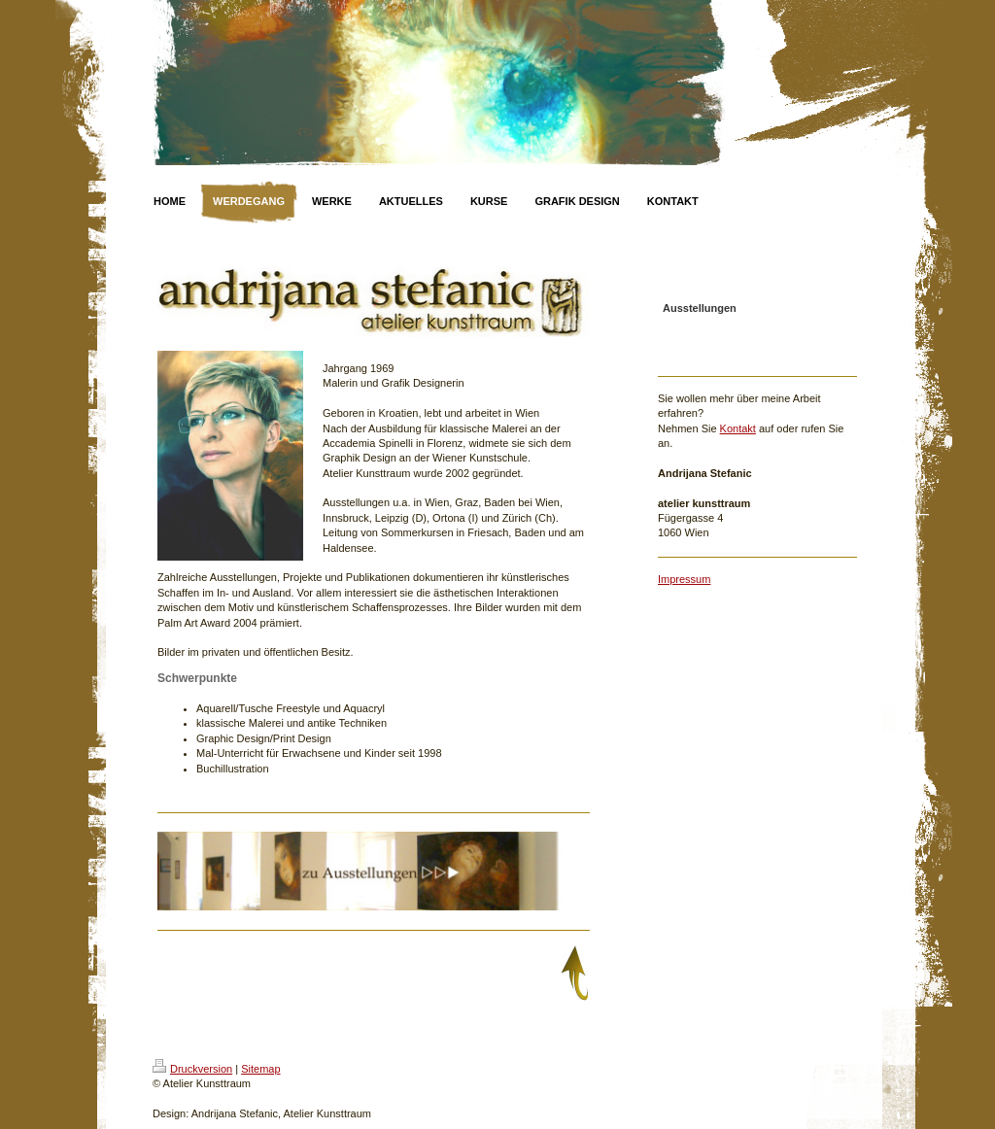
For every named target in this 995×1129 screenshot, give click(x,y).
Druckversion (192, 1069)
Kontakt (738, 428)
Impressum (684, 579)
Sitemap (260, 1069)
